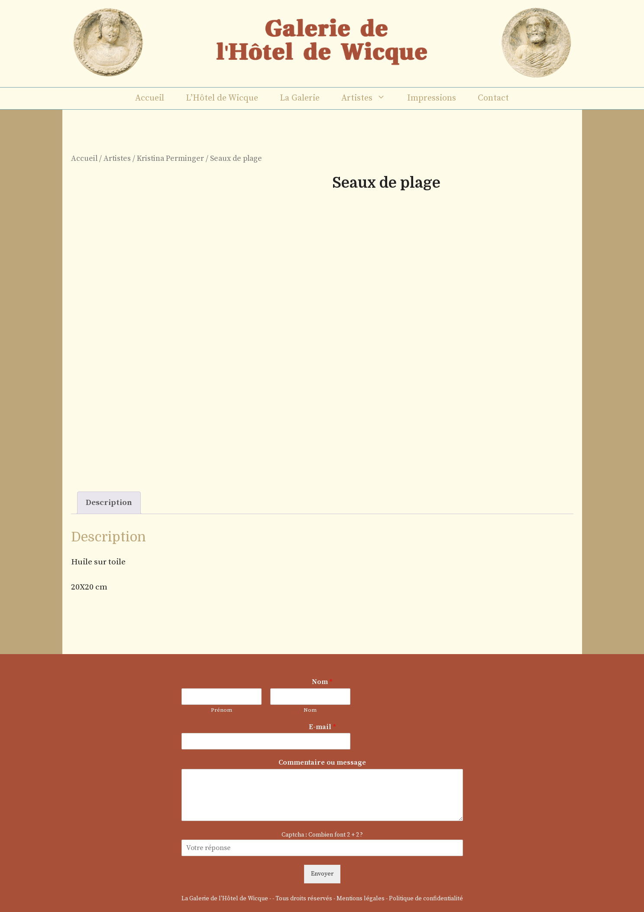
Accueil (149, 98)
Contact (493, 98)
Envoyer (322, 874)
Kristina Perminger (170, 158)
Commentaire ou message (322, 762)
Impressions (431, 98)
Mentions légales (361, 898)
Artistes (368, 98)
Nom (322, 681)
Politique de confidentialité (426, 898)
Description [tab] (109, 503)
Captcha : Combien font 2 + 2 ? (322, 835)
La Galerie (300, 98)
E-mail (322, 727)
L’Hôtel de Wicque (222, 98)
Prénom (221, 710)
